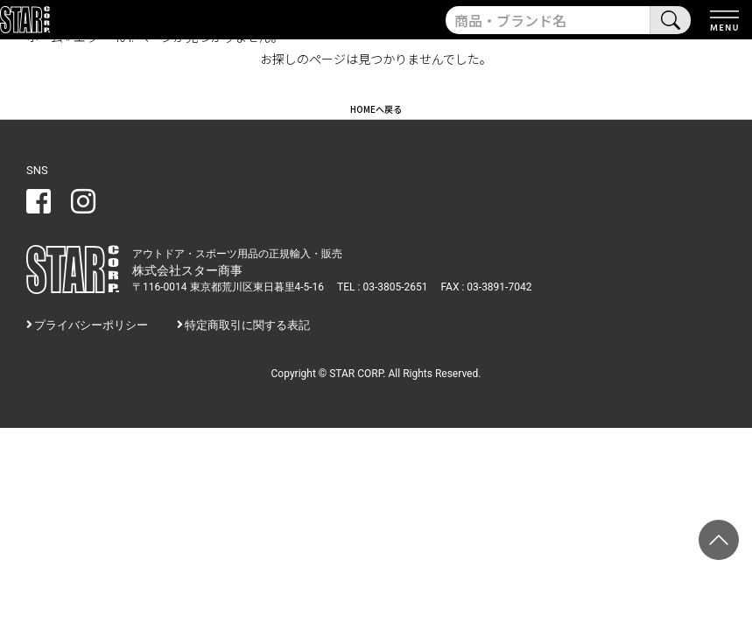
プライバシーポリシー (91, 325)
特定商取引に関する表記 (247, 325)
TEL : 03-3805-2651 (382, 287)
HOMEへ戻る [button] (376, 109)
